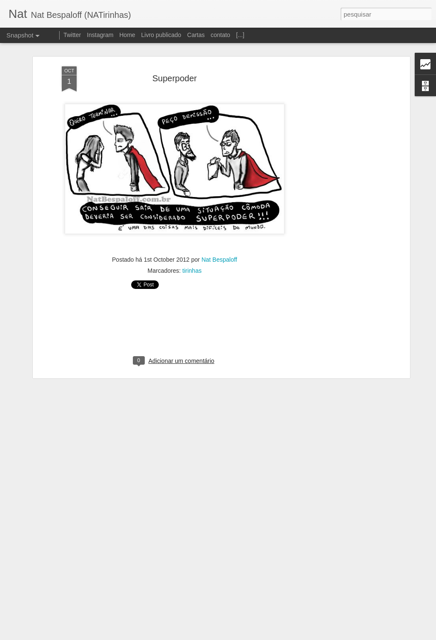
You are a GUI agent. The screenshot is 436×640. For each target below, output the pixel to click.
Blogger (252, 635)
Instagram (100, 34)
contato (220, 34)
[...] (240, 34)
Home (127, 34)
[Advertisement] (334, 194)
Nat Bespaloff (219, 253)
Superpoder (174, 72)
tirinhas (191, 264)
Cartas (196, 34)
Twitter (72, 34)
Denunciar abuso (280, 635)
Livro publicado (161, 34)
